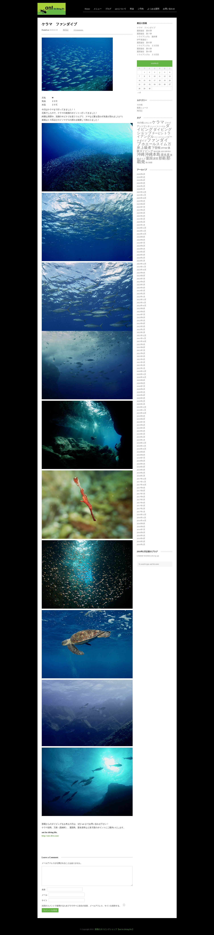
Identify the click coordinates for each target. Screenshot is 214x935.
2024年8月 (141, 240)
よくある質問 (153, 9)
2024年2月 (141, 258)
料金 (132, 9)
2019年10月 (141, 413)
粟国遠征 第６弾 (144, 43)
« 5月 (139, 92)
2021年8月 (141, 347)
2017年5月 (141, 500)
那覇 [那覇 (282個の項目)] (162, 158)
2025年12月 (141, 192)
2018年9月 (141, 452)
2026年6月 (141, 174)
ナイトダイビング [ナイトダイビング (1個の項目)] (160, 137)
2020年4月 (141, 395)
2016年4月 (141, 538)
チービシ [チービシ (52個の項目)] (157, 133)
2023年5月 (141, 285)
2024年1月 (141, 261)
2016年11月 (141, 517)
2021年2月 (141, 365)
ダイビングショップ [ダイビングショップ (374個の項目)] (154, 131)
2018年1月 (141, 476)
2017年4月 (141, 503)
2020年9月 (141, 380)
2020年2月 (141, 401)
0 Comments (78, 30)
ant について (120, 9)
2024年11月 (141, 231)
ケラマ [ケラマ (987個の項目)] (158, 122)
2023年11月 (141, 267)
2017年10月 (141, 485)
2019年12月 (141, 407)
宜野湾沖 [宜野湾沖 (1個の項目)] (167, 151)
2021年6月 (141, 353)
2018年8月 (141, 455)
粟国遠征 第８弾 (144, 31)
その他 (139, 105)
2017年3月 (141, 506)
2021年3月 (141, 362)
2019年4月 (141, 431)
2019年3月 (141, 434)
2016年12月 (141, 515)
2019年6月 (141, 425)
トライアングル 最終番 (147, 37)
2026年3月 (141, 183)
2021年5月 (141, 356)
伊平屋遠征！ (142, 40)
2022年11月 (141, 302)
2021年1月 (141, 368)
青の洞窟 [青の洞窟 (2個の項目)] (149, 163)
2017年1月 (141, 512)
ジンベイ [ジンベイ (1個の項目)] (153, 126)
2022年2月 (141, 329)
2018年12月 (141, 443)
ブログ (108, 9)
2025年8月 (141, 204)
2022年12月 (141, 299)
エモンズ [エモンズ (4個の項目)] (148, 123)
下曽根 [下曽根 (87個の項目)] (156, 147)
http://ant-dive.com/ (50, 836)
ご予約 (141, 9)
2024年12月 (141, 228)
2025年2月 (141, 222)
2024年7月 (141, 243)
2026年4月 (141, 180)
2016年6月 (141, 532)
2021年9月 (141, 344)
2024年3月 (141, 255)
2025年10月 (141, 198)
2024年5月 (141, 249)
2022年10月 (141, 305)
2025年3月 (141, 219)
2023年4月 (141, 288)
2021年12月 (141, 335)
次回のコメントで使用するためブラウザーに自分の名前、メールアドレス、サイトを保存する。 (81, 906)
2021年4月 (141, 359)
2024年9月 (141, 237)
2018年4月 (141, 467)
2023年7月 (141, 279)
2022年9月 (141, 308)
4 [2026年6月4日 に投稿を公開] (159, 72)
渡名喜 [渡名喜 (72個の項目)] (165, 154)
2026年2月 (141, 186)
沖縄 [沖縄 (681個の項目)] (141, 154)
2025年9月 (141, 201)
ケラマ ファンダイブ (146, 28)
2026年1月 (141, 189)
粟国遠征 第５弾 (144, 48)
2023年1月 (141, 297)
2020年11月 (141, 374)
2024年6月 (141, 246)
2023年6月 (141, 282)
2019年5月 (141, 428)
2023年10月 (141, 270)
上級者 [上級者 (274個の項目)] (146, 147)
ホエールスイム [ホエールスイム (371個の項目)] (154, 144)
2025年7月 (141, 207)
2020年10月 (141, 377)
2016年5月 (141, 535)
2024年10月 (141, 234)
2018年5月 (141, 464)
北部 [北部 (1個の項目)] (162, 151)
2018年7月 (141, 458)
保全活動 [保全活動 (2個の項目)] (157, 151)
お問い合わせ (169, 9)
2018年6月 (141, 461)
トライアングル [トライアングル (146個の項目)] (154, 134)
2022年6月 (141, 317)
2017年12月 (141, 479)
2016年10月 (141, 520)
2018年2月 (141, 473)
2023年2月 (141, 294)
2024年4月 (141, 252)
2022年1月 (141, 332)
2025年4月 (141, 216)
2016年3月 (141, 541)
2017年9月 (141, 488)
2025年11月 (141, 195)
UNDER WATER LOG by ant (148, 556)
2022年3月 (141, 326)
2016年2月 (141, 544)
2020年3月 (141, 398)
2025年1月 (141, 225)
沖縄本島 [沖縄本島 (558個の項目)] (152, 154)
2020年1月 (141, 404)
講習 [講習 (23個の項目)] (155, 158)
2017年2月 (141, 509)
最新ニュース (142, 108)
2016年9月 (141, 523)
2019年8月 (141, 419)
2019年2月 (141, 437)
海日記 (65, 30)
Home (87, 9)
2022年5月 (141, 320)
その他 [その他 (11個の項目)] (140, 122)
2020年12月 (141, 371)
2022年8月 (141, 311)
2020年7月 (141, 386)
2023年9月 (141, 273)
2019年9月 (141, 416)
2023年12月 (141, 264)
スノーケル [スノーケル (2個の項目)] (161, 126)
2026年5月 (141, 177)
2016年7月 (141, 529)
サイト (44, 900)
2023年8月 (141, 276)
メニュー (98, 9)
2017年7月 (141, 494)
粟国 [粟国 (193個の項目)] (149, 158)
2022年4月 (141, 323)
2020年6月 (141, 389)
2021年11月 (141, 338)
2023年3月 (141, 291)
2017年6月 (141, 497)
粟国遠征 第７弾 (144, 34)
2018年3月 (141, 470)
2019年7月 (141, 422)
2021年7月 (141, 350)
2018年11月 (141, 446)
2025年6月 (141, 210)
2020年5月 (141, 392)
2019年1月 (141, 440)
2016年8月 (141, 526)
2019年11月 (141, 410)
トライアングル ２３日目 (148, 46)
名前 (43, 889)
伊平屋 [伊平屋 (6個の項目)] (164, 148)
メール (44, 895)
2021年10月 (141, 341)
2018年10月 (141, 449)
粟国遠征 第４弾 (144, 51)
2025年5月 (141, 213)
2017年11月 (141, 482)
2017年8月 (141, 491)
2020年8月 (141, 383)
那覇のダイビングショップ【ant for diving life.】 (114, 929)
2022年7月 (141, 314)
